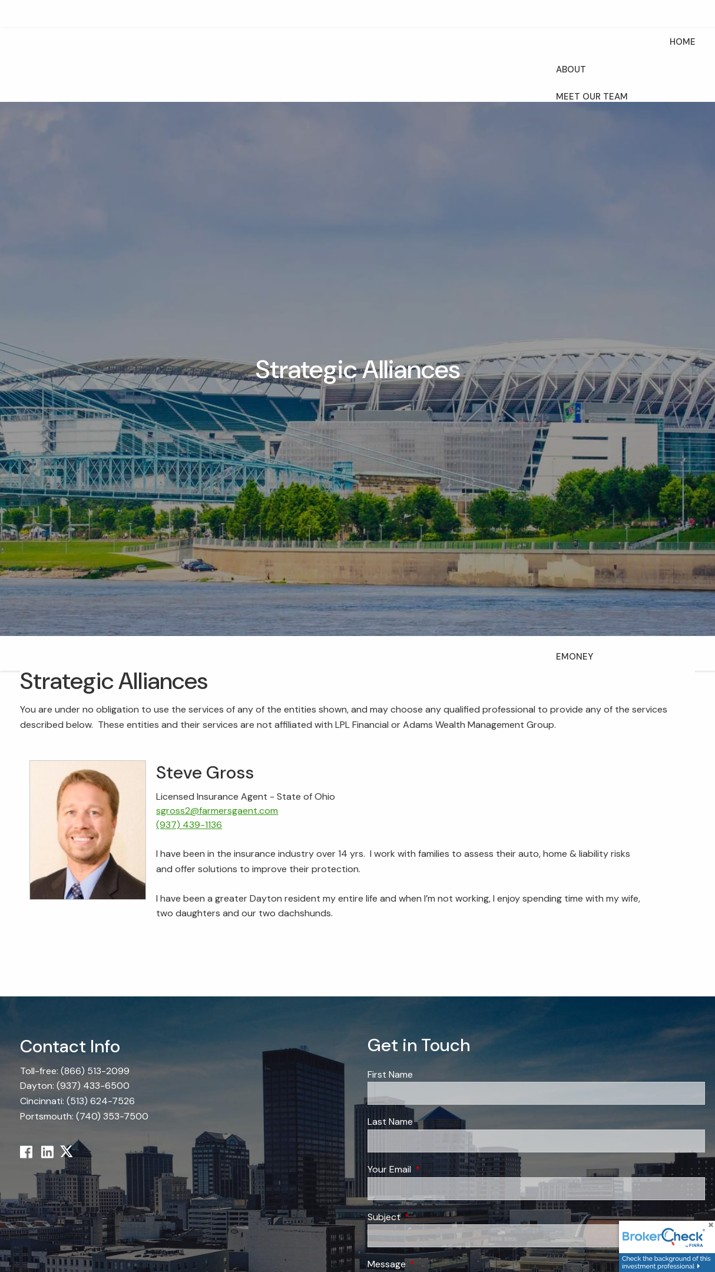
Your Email (434, 1169)
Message (432, 1264)
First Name (390, 1074)
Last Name (390, 1121)
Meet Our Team (592, 96)
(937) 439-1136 (189, 825)
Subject (429, 1217)
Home (683, 42)
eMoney (574, 656)
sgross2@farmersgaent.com (217, 810)
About (571, 69)
